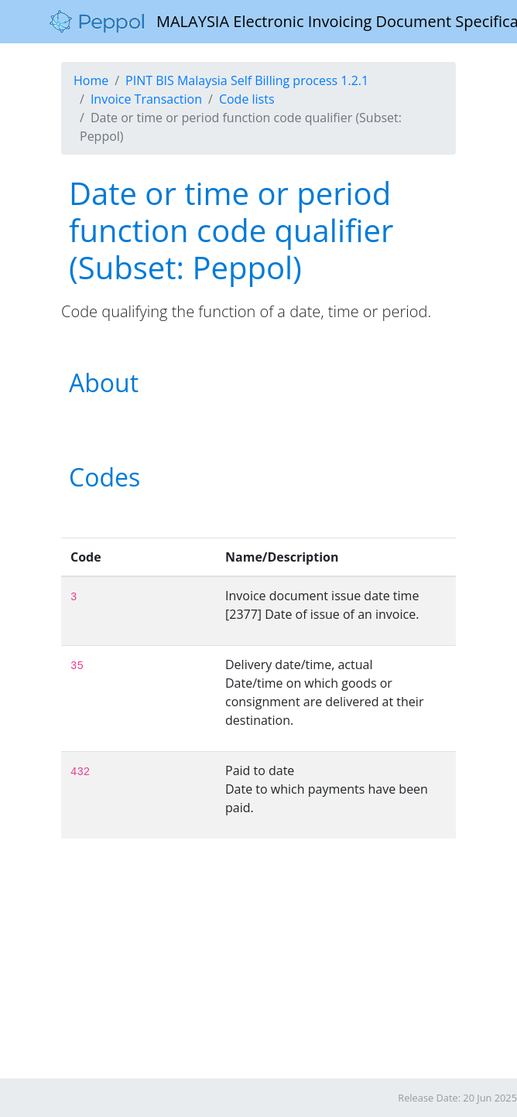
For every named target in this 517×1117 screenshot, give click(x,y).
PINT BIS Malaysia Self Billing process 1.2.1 (246, 80)
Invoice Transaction (146, 99)
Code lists (247, 99)
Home (91, 80)
